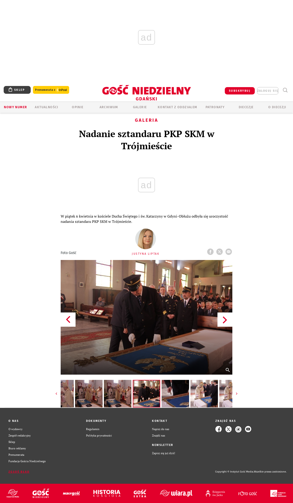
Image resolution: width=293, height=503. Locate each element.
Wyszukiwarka (285, 90)
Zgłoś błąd (19, 471)
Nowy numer (15, 107)
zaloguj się (267, 90)
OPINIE (77, 107)
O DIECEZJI (277, 107)
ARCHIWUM (109, 107)
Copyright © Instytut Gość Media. (234, 471)
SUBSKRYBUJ (239, 90)
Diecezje (246, 107)
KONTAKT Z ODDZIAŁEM (177, 107)
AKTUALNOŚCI (46, 107)
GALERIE (140, 107)
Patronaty (215, 107)
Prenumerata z (51, 90)
